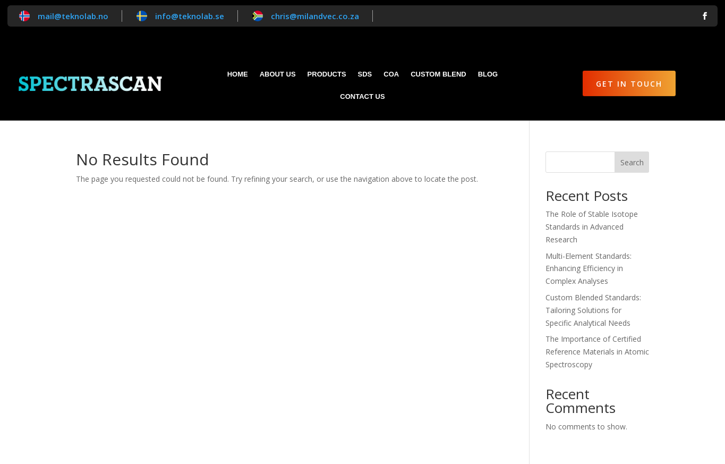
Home (237, 74)
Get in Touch (629, 84)
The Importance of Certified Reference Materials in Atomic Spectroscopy (597, 351)
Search (632, 162)
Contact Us (362, 96)
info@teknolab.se (189, 16)
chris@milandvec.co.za (315, 16)
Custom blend (438, 74)
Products (327, 74)
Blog (488, 74)
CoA (391, 74)
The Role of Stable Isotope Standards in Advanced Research (591, 226)
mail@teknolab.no (73, 16)
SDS (365, 74)
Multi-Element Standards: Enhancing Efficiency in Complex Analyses (588, 268)
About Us (278, 74)
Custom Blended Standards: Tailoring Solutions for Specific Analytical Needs (593, 310)
